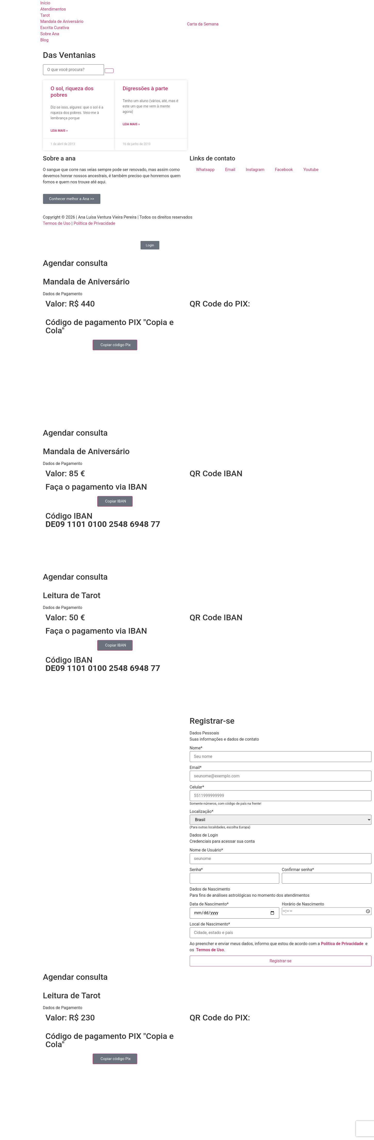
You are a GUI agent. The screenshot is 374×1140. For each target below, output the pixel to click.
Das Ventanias (69, 55)
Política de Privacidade (94, 223)
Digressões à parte (145, 88)
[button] (187, 294)
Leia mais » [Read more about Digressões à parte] (131, 124)
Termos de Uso (57, 223)
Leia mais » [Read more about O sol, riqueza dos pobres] (59, 130)
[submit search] (109, 70)
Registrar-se (280, 960)
